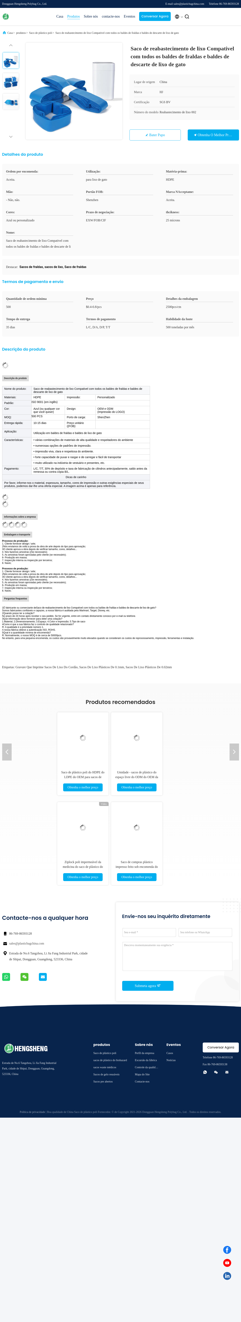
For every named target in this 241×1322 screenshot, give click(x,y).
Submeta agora (148, 985)
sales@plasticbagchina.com (26, 943)
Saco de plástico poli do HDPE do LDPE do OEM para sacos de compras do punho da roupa (90, 777)
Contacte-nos (142, 1081)
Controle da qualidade (146, 1068)
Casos (169, 1053)
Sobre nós (91, 16)
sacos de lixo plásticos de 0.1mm (101, 667)
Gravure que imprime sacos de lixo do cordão (46, 667)
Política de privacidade (32, 1112)
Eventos (129, 16)
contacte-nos (111, 16)
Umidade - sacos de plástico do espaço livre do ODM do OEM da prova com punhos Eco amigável (144, 777)
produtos (21, 32)
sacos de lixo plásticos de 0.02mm (149, 667)
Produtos (73, 16)
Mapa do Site (142, 1074)
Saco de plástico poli (40, 32)
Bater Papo (157, 135)
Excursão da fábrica (146, 1060)
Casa (59, 16)
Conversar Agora (154, 16)
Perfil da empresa (144, 1053)
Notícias (171, 1060)
